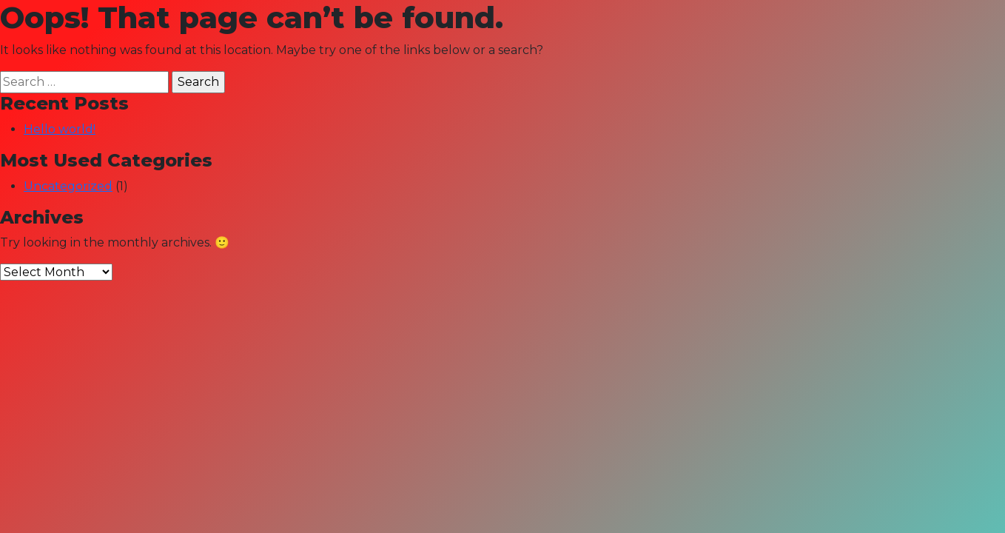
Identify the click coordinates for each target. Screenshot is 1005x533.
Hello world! (59, 129)
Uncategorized (68, 186)
